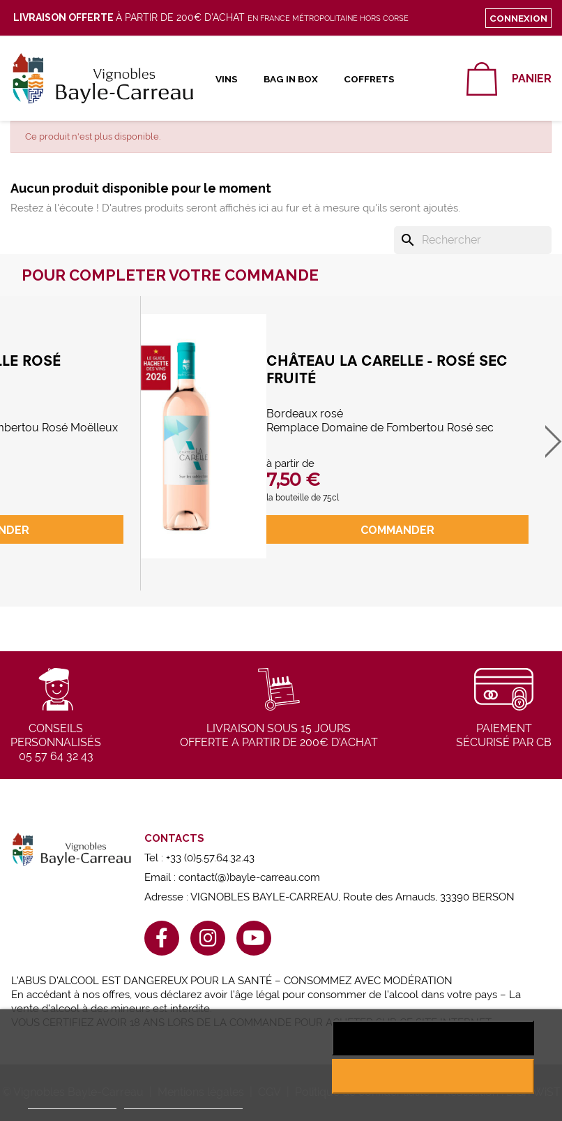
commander (397, 530)
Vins (226, 78)
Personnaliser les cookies (183, 1102)
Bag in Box (291, 78)
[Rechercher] (473, 240)
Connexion (518, 18)
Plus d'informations (72, 1102)
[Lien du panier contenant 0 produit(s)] (509, 79)
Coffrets (369, 78)
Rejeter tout (433, 1038)
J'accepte (432, 1076)
